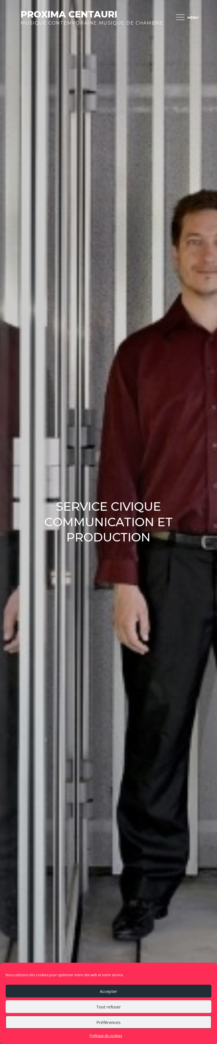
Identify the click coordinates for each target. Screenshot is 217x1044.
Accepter (108, 991)
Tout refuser (108, 1007)
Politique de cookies (106, 1035)
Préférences (108, 1022)
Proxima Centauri (69, 14)
